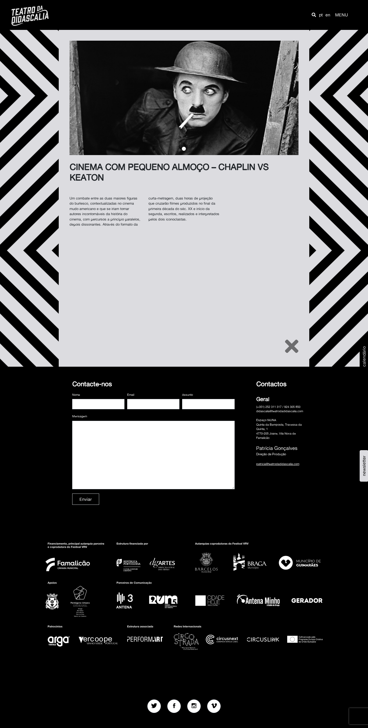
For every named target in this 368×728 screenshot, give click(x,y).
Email (130, 394)
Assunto (187, 394)
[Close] (291, 346)
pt (321, 14)
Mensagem (79, 416)
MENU (341, 14)
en (327, 14)
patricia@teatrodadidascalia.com (277, 464)
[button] (313, 15)
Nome (76, 394)
